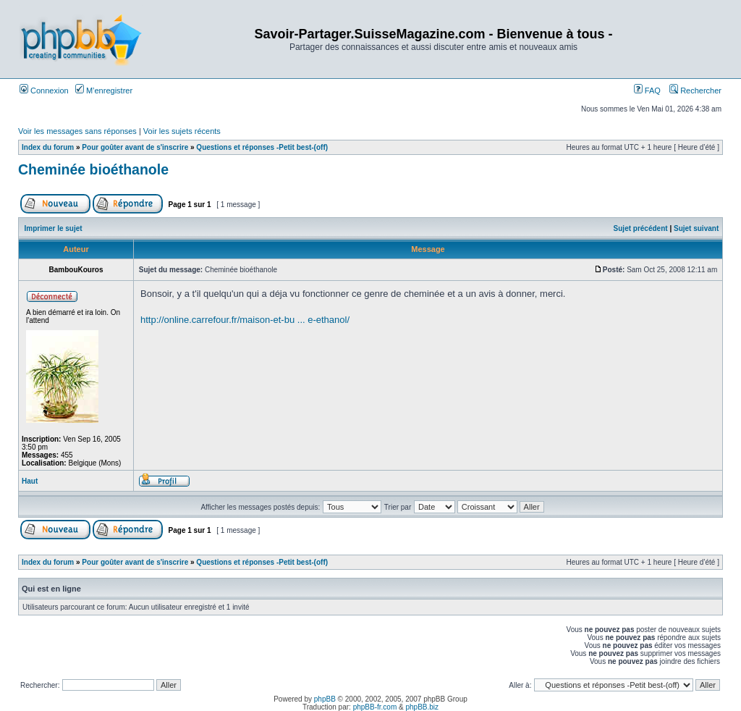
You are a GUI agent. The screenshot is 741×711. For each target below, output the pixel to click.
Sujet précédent (641, 228)
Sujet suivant (696, 228)
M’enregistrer (103, 90)
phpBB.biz (422, 707)
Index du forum (48, 147)
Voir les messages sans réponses (77, 131)
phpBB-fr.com (375, 707)
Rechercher (695, 90)
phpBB (325, 699)
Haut (30, 481)
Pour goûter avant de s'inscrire (135, 147)
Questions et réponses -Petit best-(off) (262, 147)
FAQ (647, 90)
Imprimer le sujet (53, 228)
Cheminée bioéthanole (93, 169)
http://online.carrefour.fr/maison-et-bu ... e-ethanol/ (245, 319)
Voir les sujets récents (182, 131)
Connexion (44, 90)
